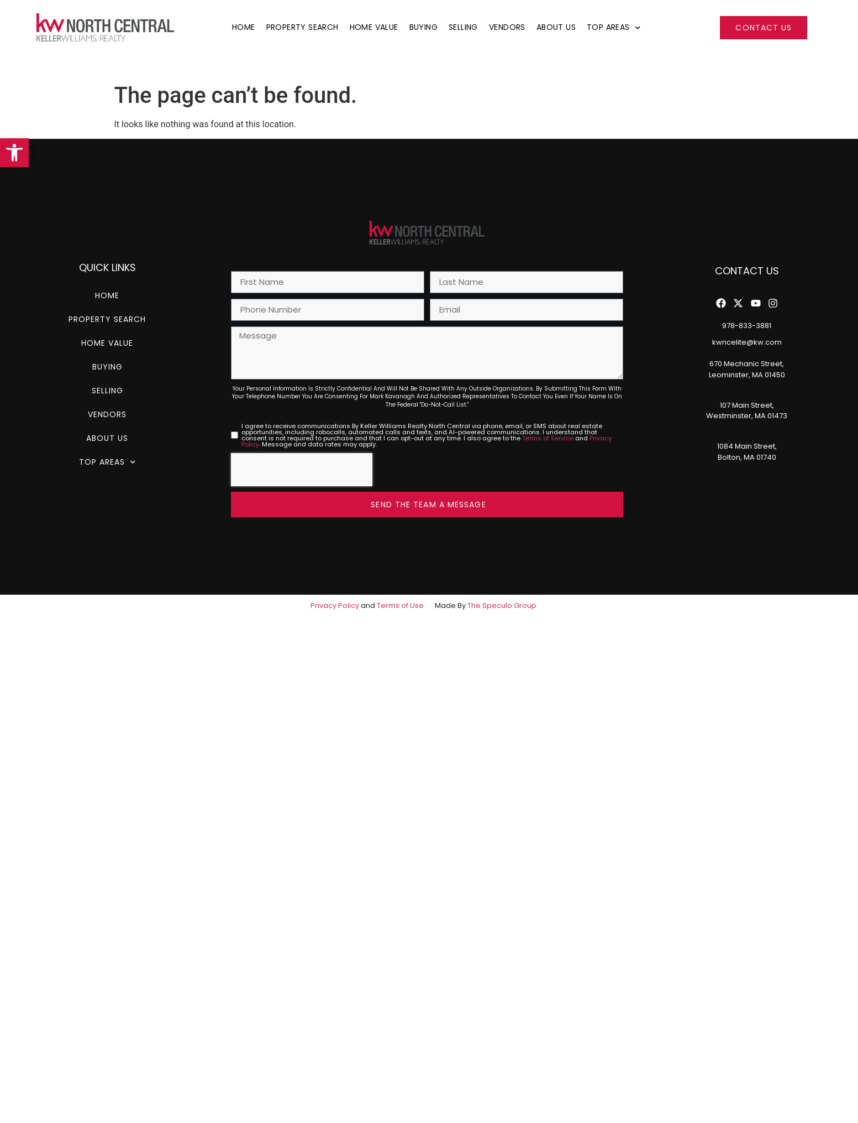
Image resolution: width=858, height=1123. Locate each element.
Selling (463, 27)
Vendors (507, 27)
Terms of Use (400, 605)
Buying (423, 27)
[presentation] (301, 469)
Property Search (302, 27)
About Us (556, 27)
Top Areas (613, 27)
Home (243, 27)
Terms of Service (547, 438)
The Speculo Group (501, 605)
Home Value (374, 27)
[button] (14, 152)
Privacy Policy (334, 605)
